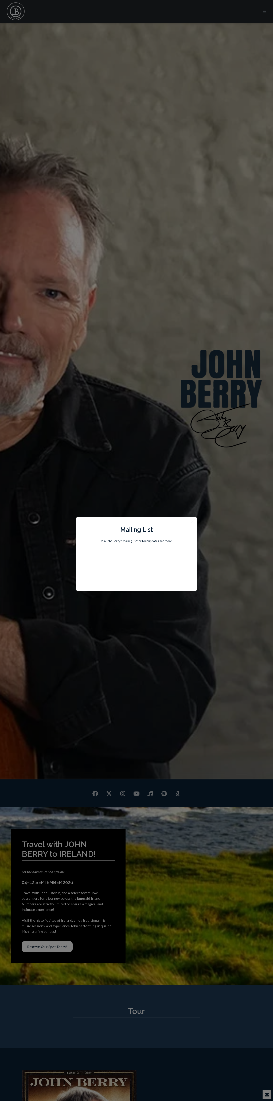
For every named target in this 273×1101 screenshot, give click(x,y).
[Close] (193, 521)
